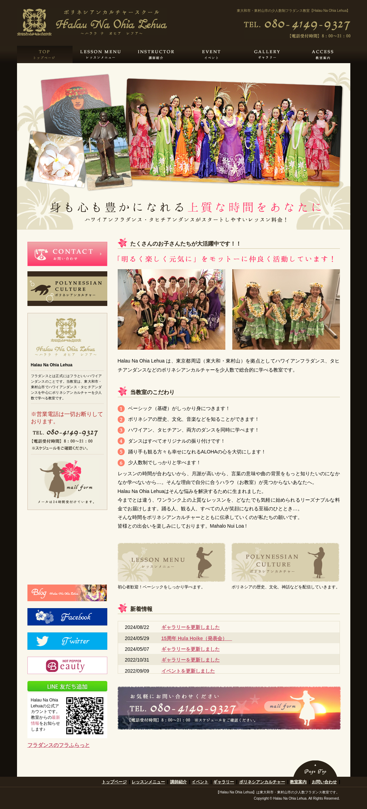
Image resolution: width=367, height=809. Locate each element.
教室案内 (298, 782)
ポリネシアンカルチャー (262, 782)
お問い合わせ (324, 782)
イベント (200, 782)
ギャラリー (223, 782)
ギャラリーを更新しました (190, 627)
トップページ (114, 782)
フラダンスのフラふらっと (58, 745)
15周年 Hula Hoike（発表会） (196, 638)
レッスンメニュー (148, 782)
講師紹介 (178, 782)
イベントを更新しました (188, 671)
